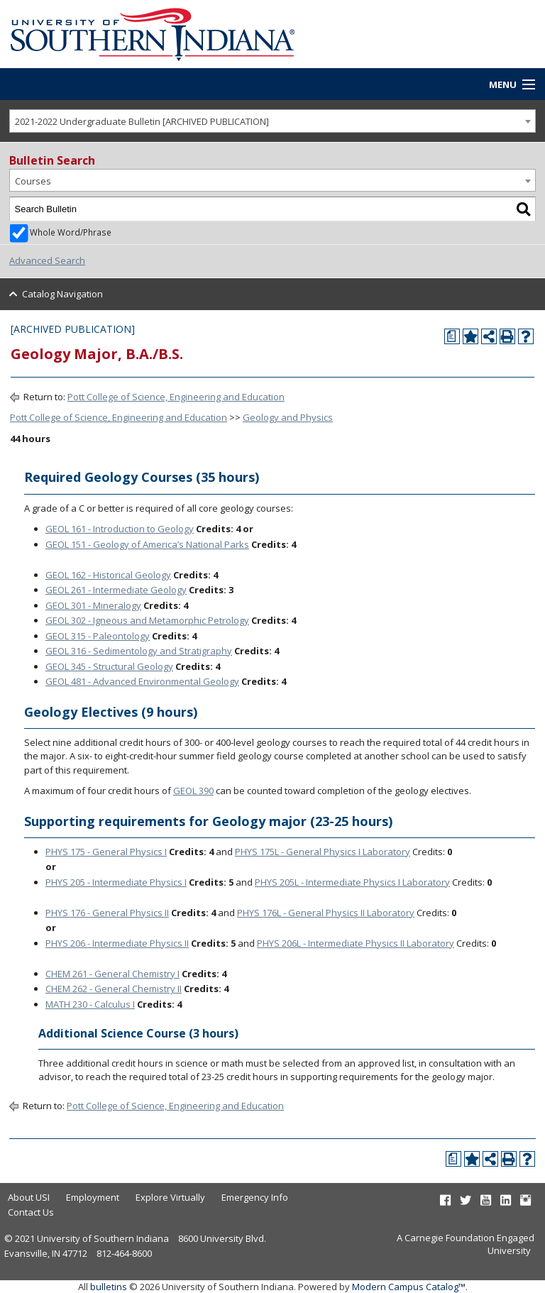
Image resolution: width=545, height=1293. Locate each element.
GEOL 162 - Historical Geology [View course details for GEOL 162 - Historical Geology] (108, 574)
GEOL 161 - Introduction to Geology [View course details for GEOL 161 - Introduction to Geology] (119, 528)
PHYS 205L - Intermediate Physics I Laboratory (352, 882)
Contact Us (31, 1212)
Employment (92, 1197)
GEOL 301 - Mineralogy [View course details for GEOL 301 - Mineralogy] (93, 605)
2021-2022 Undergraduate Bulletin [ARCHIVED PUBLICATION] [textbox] (142, 121)
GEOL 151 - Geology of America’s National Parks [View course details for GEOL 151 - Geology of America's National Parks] (147, 544)
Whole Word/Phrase (70, 232)
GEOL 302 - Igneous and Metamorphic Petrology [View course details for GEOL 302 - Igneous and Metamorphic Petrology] (147, 620)
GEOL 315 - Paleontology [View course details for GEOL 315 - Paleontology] (97, 635)
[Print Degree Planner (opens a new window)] (452, 336)
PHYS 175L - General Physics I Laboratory (322, 851)
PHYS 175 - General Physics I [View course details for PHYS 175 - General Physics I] (106, 851)
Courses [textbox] (33, 181)
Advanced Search (47, 260)
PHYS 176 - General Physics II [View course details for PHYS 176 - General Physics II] (107, 912)
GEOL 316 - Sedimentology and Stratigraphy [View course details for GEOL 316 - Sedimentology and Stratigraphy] (138, 650)
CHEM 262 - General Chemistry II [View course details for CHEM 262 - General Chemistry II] (113, 988)
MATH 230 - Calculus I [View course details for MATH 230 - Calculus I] (90, 1004)
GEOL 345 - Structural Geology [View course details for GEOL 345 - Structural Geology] (109, 666)
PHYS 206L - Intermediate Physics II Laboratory (355, 943)
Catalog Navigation (62, 293)
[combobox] (272, 121)
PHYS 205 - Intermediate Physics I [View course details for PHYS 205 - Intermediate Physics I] (116, 882)
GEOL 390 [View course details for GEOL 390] (193, 790)
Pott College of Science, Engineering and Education (176, 396)
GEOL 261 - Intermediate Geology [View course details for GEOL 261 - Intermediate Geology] (116, 589)
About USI (29, 1197)
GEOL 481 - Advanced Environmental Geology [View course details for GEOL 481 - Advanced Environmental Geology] (142, 681)
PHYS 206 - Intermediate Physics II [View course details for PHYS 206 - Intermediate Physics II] (117, 943)
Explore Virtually (170, 1197)
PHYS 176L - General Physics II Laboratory (325, 912)
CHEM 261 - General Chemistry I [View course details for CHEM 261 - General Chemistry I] (112, 973)
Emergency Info (254, 1197)
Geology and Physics (288, 417)
